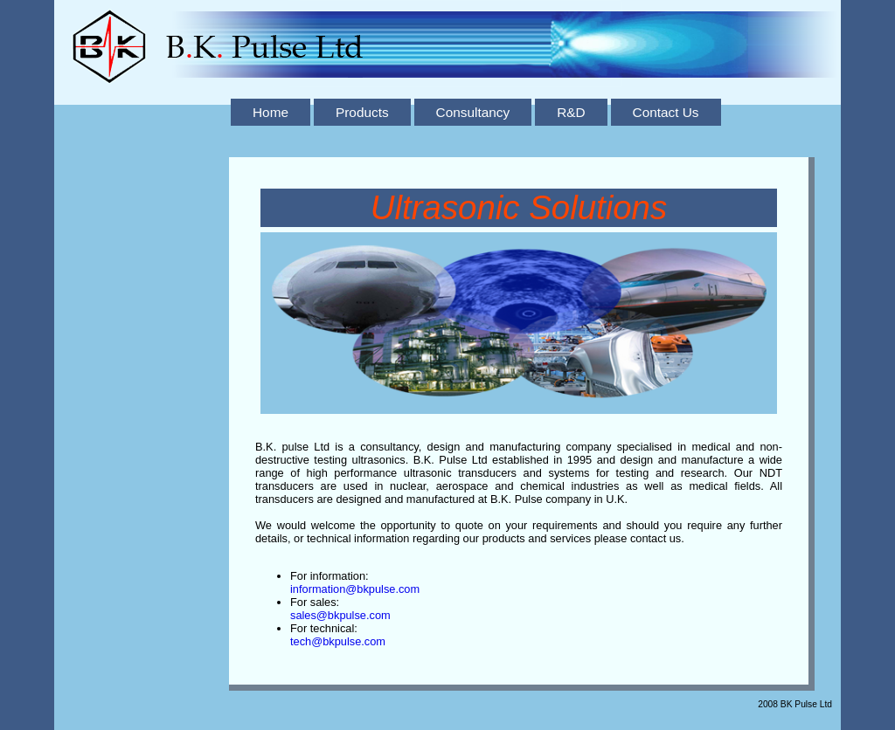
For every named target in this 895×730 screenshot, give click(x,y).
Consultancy (473, 112)
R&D (571, 112)
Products (362, 112)
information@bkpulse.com (355, 589)
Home (270, 112)
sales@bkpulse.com (340, 615)
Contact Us (666, 112)
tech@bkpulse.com (337, 641)
